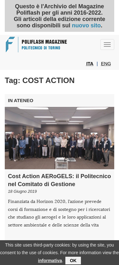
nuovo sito (86, 25)
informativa (50, 262)
